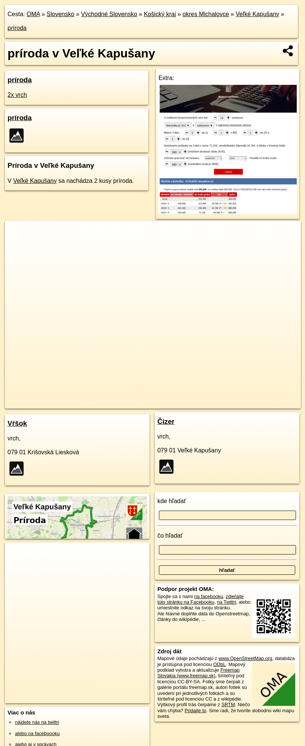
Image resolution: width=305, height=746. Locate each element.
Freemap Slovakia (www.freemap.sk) (198, 672)
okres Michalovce (206, 14)
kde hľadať (171, 501)
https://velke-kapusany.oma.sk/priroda (261, 402)
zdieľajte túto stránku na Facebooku (200, 599)
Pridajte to (195, 710)
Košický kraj (160, 14)
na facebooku (208, 596)
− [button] (17, 245)
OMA (33, 14)
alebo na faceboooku (37, 733)
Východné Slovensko (109, 14)
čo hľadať (170, 535)
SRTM (228, 704)
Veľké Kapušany (257, 14)
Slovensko (60, 14)
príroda (17, 28)
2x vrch (17, 95)
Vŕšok (17, 423)
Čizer (166, 421)
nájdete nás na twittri (37, 722)
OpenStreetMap (160, 402)
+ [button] (17, 233)
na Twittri (226, 602)
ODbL (219, 664)
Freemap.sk (199, 402)
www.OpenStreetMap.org (245, 658)
